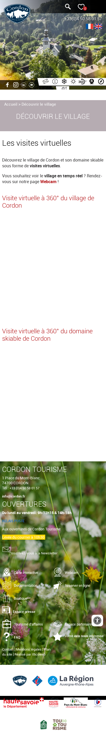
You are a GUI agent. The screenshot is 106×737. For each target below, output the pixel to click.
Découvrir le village (39, 104)
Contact (8, 649)
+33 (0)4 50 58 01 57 (24, 488)
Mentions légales (29, 649)
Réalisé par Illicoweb (30, 654)
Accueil (10, 104)
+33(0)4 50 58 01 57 (83, 19)
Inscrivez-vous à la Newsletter (34, 553)
